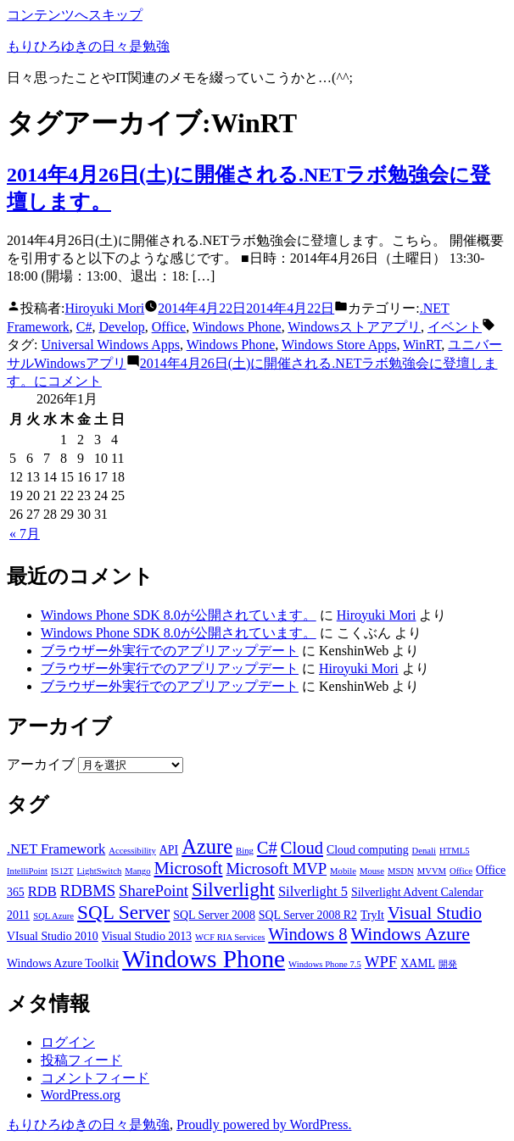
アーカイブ (41, 764)
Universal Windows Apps (110, 344)
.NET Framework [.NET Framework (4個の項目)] (56, 849)
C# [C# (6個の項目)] (267, 847)
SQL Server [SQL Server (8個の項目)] (123, 912)
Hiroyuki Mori (104, 308)
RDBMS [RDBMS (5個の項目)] (87, 890)
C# (84, 327)
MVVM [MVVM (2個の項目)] (431, 871)
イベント (454, 327)
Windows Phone (237, 327)
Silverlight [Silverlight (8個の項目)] (233, 889)
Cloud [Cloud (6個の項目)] (302, 847)
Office (169, 327)
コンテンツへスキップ (74, 15)
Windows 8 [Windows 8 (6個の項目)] (307, 934)
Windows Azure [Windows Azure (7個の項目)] (411, 934)
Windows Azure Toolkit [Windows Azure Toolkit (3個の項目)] (63, 963)
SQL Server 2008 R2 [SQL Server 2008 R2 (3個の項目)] (308, 915)
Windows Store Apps (339, 344)
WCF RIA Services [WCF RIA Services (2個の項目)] (230, 937)
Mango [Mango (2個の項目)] (137, 871)
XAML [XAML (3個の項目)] (417, 963)
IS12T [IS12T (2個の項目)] (62, 871)
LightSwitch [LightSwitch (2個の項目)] (99, 871)
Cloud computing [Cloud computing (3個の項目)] (368, 849)
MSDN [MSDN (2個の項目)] (401, 871)
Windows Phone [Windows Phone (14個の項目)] (203, 958)
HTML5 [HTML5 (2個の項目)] (454, 850)
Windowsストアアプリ (354, 327)
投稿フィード (81, 1060)
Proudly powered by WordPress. (263, 1124)
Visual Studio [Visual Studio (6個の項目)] (435, 913)
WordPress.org (80, 1095)
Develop (121, 327)
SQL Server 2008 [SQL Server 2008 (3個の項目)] (214, 915)
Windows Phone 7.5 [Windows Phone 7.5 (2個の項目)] (324, 964)
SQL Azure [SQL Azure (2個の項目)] (53, 916)
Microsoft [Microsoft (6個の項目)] (188, 868)
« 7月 (24, 533)
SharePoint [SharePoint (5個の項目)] (153, 890)
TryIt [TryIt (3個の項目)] (372, 915)
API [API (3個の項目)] (168, 849)
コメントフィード (95, 1078)
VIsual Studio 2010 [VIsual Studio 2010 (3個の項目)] (52, 936)
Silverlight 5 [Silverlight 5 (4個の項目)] (313, 891)
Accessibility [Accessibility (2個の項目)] (132, 850)
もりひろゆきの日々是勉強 (88, 46)
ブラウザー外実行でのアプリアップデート (170, 650)
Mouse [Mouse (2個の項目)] (372, 871)
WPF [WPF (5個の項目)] (381, 962)
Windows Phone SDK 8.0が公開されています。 (178, 615)
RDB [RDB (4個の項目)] (42, 891)
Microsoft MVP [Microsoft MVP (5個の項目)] (276, 868)
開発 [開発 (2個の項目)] (448, 964)
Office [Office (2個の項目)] (461, 871)
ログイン (68, 1042)
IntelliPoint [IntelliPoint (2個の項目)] (27, 871)
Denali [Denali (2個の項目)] (424, 850)
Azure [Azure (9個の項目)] (207, 846)
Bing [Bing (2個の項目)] (245, 850)
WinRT (422, 344)
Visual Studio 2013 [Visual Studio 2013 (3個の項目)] (147, 936)
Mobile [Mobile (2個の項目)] (343, 871)
